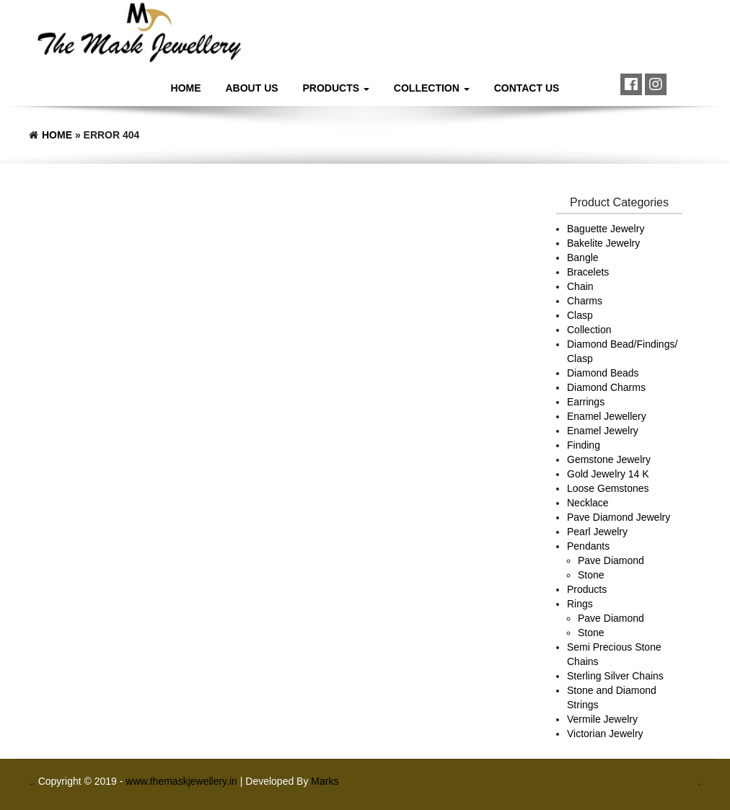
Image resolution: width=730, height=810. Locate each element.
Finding (583, 445)
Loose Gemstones (608, 488)
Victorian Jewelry (605, 733)
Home (186, 88)
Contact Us (527, 88)
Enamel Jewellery (606, 416)
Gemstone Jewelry (609, 459)
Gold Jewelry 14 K (608, 474)
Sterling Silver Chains (615, 676)
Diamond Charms (606, 387)
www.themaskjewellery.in (182, 781)
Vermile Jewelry (602, 719)
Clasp (580, 315)
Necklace (588, 503)
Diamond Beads (603, 373)
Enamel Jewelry (602, 430)
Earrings (585, 402)
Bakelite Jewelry (603, 243)
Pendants (588, 546)
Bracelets (588, 272)
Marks (324, 781)
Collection (432, 88)
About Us (252, 88)
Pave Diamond (611, 560)
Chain (580, 286)
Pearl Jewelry (597, 531)
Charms (584, 301)
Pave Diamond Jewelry (618, 517)
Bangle (583, 257)
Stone (591, 575)
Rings (580, 603)
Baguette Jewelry (605, 228)
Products (336, 88)
